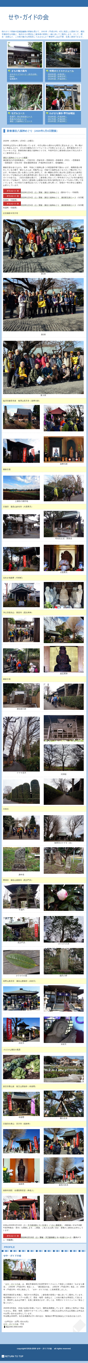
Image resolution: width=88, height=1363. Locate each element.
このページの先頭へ (12, 1356)
